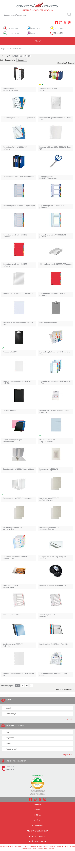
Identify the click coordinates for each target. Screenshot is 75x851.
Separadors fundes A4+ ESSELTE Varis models (53, 674)
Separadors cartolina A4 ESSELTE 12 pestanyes (52, 236)
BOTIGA (37, 815)
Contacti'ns (8, 766)
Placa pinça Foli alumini (48, 323)
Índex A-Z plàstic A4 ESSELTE (14, 615)
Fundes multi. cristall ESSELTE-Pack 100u (18, 293)
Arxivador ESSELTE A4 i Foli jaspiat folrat (10, 90)
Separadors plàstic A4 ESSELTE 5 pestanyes (19, 118)
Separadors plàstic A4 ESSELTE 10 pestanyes (15, 148)
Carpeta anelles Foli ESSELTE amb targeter (18, 176)
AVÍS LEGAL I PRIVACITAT (37, 836)
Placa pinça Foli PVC (10, 352)
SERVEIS (38, 810)
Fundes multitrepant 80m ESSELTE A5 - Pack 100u (17, 382)
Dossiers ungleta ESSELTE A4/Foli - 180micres (49, 528)
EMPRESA (37, 804)
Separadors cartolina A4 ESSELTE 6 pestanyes (15, 236)
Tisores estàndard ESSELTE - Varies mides (48, 177)
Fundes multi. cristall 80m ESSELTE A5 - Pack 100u (54, 411)
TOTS (15, 56)
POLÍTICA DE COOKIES (37, 841)
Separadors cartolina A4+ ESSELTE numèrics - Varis (15, 558)
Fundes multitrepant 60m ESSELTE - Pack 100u (55, 119)
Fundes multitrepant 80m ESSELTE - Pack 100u (55, 148)
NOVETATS (35, 28)
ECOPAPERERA (13, 33)
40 (25, 56)
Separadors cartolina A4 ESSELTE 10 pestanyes (52, 294)
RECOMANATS (60, 28)
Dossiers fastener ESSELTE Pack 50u (12, 645)
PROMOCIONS (13, 28)
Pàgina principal (7, 49)
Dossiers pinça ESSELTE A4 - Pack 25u (53, 644)
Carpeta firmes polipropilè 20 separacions (12, 441)
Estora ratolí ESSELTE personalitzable (10, 587)
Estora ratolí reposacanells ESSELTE (52, 586)
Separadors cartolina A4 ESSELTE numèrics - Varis (55, 382)
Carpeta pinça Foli (9, 410)
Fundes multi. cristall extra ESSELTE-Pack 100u (18, 324)
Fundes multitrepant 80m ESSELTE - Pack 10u (18, 674)
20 (29, 56)
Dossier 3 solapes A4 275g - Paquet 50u (47, 441)
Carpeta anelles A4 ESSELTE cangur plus (17, 498)
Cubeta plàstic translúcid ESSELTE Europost (55, 264)
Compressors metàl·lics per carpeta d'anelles (52, 558)
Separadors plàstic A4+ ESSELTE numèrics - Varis (55, 353)
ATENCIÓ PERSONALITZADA (37, 831)
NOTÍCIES (37, 820)
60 (21, 56)
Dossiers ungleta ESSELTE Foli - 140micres (12, 528)
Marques (17, 49)
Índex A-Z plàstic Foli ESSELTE (47, 616)
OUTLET (34, 33)
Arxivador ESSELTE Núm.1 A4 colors (48, 90)
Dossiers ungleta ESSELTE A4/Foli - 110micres (49, 499)
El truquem (8, 769)
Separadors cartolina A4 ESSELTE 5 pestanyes (15, 265)
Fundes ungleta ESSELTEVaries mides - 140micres (48, 470)
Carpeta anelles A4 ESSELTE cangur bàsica (18, 469)
